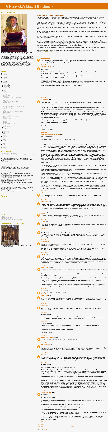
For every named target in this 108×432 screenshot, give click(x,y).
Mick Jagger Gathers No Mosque (50, 134)
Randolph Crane (45, 58)
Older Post (104, 426)
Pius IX (4, 105)
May (5, 127)
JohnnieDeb (44, 201)
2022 (4, 77)
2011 (4, 140)
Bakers (4, 117)
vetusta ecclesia (45, 193)
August (5, 89)
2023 (4, 75)
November (6, 85)
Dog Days (5, 94)
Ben (42, 354)
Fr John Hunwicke (46, 392)
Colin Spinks (44, 99)
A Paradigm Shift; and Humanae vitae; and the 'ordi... (14, 106)
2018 (4, 82)
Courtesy (5, 120)
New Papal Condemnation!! (7, 181)
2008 (4, 144)
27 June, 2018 (44, 390)
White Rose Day (6, 115)
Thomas (43, 254)
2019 (4, 81)
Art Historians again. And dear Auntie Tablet (12, 97)
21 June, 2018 (44, 312)
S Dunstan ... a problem (8, 108)
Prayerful (43, 230)
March (5, 129)
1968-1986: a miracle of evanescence (10, 101)
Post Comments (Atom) (49, 429)
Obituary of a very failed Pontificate (9, 153)
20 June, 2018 (44, 64)
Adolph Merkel (6, 92)
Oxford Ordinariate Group (6, 218)
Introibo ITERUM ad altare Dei (9, 123)
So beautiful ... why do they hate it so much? (11, 170)
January (5, 132)
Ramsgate (5, 122)
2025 (4, 73)
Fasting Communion (7, 126)
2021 (4, 78)
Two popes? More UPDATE (7, 157)
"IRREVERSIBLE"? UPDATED (8, 177)
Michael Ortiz (44, 305)
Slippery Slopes (6, 110)
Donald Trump (6, 113)
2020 (4, 80)
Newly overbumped (7, 124)
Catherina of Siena (46, 66)
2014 (4, 137)
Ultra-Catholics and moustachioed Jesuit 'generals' (13, 111)
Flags (4, 103)
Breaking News (4, 161)
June (5, 91)
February (6, 131)
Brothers (5, 121)
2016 (4, 135)
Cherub (43, 221)
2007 (4, 145)
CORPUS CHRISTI (7, 118)
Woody (43, 213)
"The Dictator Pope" (5, 166)
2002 (4, 147)
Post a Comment (40, 424)
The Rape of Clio (6, 107)
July (5, 90)
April (5, 128)
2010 (4, 141)
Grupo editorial (45, 344)
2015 (4, 136)
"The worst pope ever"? (6, 174)
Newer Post (40, 426)
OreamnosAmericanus (47, 337)
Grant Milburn (45, 267)
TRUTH (4, 98)
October (5, 86)
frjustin (43, 290)
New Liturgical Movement (6, 217)
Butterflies (5, 96)
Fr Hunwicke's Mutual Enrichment (29, 6)
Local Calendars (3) (7, 112)
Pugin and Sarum (6, 95)
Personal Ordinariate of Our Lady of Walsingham (11, 219)
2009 (4, 143)
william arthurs (45, 241)
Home (72, 426)
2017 (4, 133)
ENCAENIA (5, 100)
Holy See (3, 216)
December (6, 84)
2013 (4, 139)
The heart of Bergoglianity (6, 189)
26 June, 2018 (44, 362)
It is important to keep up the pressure (10, 116)
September (6, 87)
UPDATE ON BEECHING (8, 102)
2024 (4, 74)
